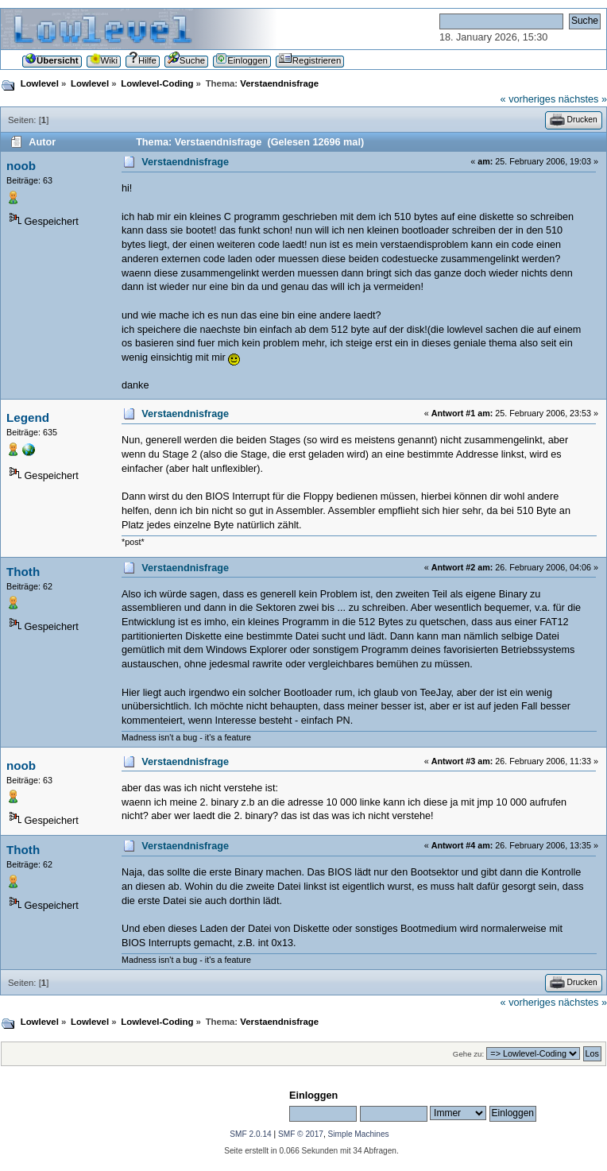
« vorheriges (528, 99)
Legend (27, 417)
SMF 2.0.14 (250, 1134)
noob (21, 165)
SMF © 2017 (300, 1134)
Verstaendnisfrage (185, 162)
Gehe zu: (468, 1053)
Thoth (23, 571)
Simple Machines (358, 1134)
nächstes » (583, 99)
